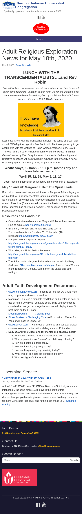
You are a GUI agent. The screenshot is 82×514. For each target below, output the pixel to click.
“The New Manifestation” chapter (37, 265)
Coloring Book (42, 313)
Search (74, 460)
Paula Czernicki (23, 65)
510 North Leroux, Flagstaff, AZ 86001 (20, 433)
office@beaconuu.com (49, 446)
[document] (41, 229)
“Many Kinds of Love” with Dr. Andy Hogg (26, 378)
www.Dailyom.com (18, 324)
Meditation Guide (17, 313)
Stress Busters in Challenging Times (28, 317)
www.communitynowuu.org (23, 291)
